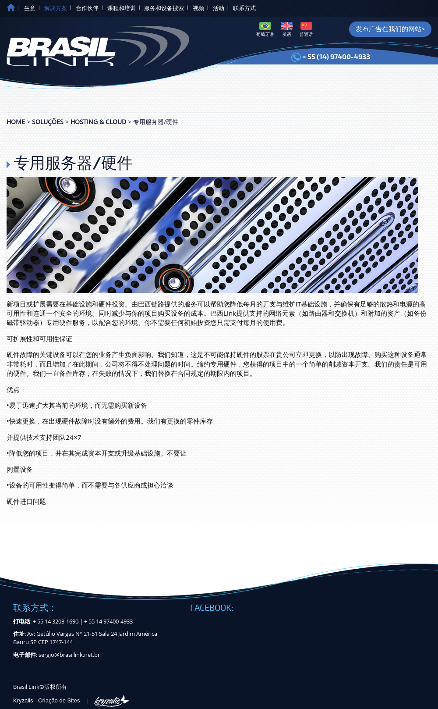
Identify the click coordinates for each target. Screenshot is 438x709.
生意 (29, 8)
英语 (287, 29)
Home (16, 122)
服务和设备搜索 (164, 8)
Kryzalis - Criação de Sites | (71, 700)
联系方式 (244, 8)
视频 (198, 8)
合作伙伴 (87, 8)
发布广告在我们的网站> (390, 29)
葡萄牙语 (265, 29)
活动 (218, 8)
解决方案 (55, 8)
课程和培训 (121, 8)
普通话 (306, 29)
